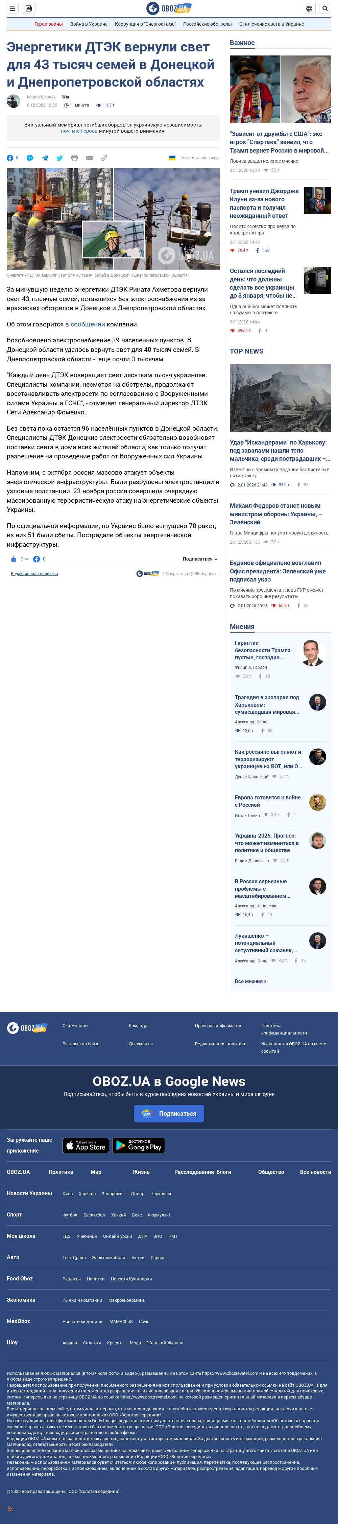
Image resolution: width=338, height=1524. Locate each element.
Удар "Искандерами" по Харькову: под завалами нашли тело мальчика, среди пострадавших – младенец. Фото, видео (278, 451)
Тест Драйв (74, 1257)
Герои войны (48, 24)
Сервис (158, 1257)
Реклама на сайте (81, 1043)
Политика (61, 1172)
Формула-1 (159, 1215)
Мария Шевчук (41, 97)
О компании (75, 1025)
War (65, 97)
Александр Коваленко (256, 906)
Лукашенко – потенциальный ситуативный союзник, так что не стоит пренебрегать (264, 943)
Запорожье (113, 1193)
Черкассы (160, 1193)
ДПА (142, 1236)
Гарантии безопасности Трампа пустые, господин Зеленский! (263, 650)
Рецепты (72, 1278)
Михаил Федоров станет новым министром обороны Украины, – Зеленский (276, 514)
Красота (115, 1342)
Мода (135, 1342)
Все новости (315, 1172)
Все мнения (249, 981)
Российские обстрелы (207, 24)
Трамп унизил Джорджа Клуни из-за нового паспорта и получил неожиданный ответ (264, 203)
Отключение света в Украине (271, 24)
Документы (141, 1043)
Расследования (194, 1172)
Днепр (137, 1193)
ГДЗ (67, 1236)
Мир (96, 1172)
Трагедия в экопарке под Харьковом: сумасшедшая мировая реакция (267, 705)
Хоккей (118, 1215)
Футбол (70, 1215)
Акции (138, 1257)
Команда (138, 1025)
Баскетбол (94, 1215)
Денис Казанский (251, 777)
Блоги (223, 1172)
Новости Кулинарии (131, 1278)
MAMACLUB (121, 1321)
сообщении (88, 324)
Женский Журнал (165, 1342)
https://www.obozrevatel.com (230, 1373)
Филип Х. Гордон (251, 667)
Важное (242, 43)
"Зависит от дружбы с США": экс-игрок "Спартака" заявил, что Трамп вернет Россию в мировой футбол (277, 142)
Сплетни (92, 1342)
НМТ (173, 1236)
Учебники (87, 1236)
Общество (271, 1172)
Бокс (137, 1215)
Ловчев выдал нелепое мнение (264, 161)
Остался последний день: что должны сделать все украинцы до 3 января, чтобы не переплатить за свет (262, 283)
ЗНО (157, 1236)
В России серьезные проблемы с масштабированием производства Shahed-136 (268, 889)
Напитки (96, 1278)
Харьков (87, 1193)
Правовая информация (218, 1025)
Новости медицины (83, 1321)
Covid (144, 1321)
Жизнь (141, 1172)
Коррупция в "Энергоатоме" (145, 24)
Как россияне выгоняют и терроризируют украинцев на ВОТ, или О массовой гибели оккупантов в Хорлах (268, 759)
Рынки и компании (82, 1300)
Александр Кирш (251, 722)
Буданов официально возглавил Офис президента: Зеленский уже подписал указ (278, 571)
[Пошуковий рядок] (325, 8)
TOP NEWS (246, 351)
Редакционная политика (34, 573)
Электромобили (108, 1257)
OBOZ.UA (304, 1385)
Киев (68, 1193)
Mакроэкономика (126, 1300)
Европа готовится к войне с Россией (268, 801)
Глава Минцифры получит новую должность (279, 533)
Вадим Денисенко (252, 861)
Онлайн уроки (117, 1236)
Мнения (242, 626)
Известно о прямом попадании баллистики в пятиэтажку (280, 473)
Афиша (70, 1342)
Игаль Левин (247, 815)
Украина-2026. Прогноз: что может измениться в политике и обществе (267, 843)
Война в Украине (88, 24)
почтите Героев (79, 131)
